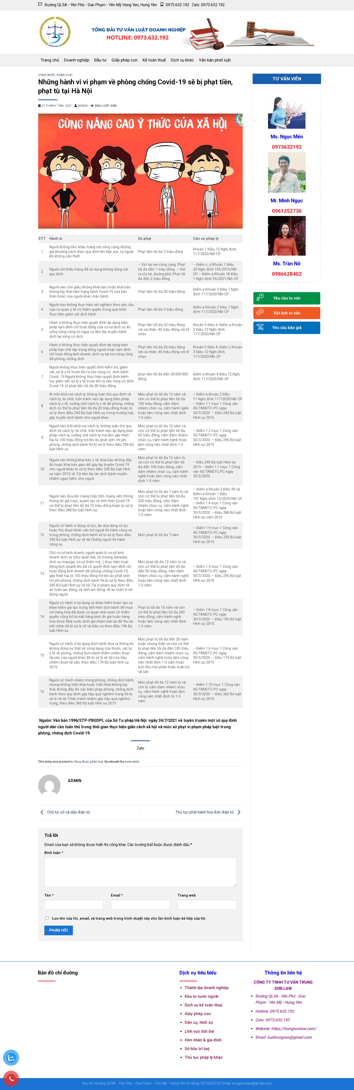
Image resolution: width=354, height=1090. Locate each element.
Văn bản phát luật (215, 60)
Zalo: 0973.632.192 (208, 4)
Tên (49, 895)
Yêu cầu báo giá (286, 327)
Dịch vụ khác (182, 60)
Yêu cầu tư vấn (286, 298)
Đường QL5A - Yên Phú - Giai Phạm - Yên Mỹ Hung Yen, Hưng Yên (97, 4)
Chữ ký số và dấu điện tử (64, 812)
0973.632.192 (175, 4)
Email (117, 895)
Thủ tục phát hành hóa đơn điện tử (209, 812)
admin (83, 105)
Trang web (186, 895)
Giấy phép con (125, 60)
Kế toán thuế (154, 60)
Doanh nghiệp (76, 60)
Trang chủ (50, 60)
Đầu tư (100, 60)
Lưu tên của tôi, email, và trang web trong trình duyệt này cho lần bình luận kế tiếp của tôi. (129, 918)
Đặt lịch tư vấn (287, 313)
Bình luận (53, 853)
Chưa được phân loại (55, 75)
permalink (132, 761)
